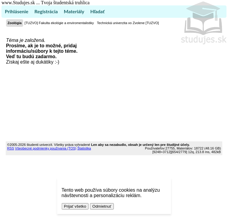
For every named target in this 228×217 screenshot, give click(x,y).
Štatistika (84, 148)
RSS (10, 148)
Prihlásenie (16, 11)
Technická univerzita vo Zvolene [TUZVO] (128, 23)
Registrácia (46, 11)
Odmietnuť (101, 206)
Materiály (74, 11)
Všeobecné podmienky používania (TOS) (46, 148)
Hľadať (97, 11)
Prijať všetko (75, 206)
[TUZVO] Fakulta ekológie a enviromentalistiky (59, 23)
